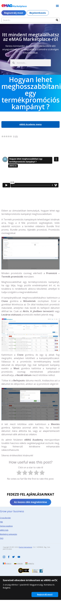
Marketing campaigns (8, 534)
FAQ (1, 538)
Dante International (25, 547)
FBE (1, 522)
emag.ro (8, 563)
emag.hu (31, 563)
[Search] (57, 20)
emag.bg (19, 563)
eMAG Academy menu (30, 124)
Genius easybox (6, 526)
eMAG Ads (4, 530)
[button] (57, 5)
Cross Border (5, 518)
